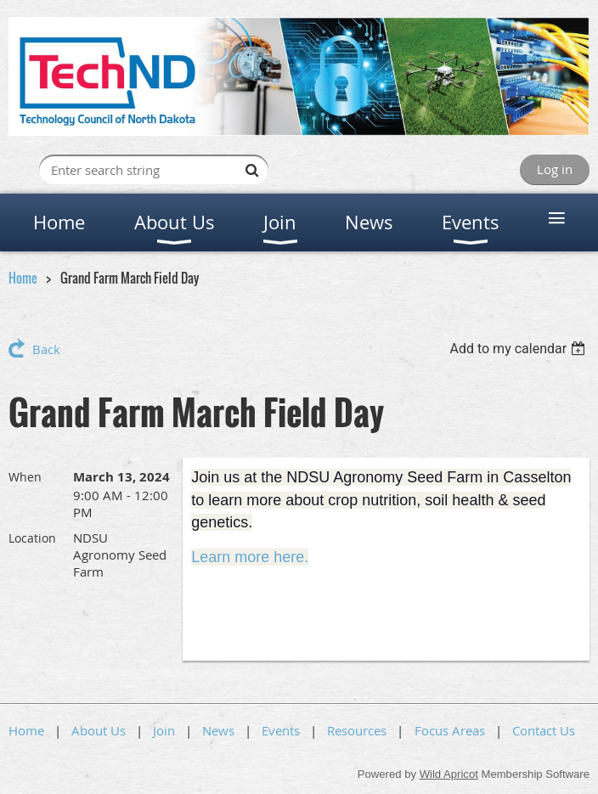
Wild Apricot (449, 774)
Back (46, 349)
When (25, 477)
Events (281, 730)
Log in (555, 168)
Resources (356, 730)
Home (22, 277)
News (218, 730)
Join (164, 730)
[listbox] (519, 348)
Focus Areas (450, 730)
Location (32, 538)
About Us (98, 730)
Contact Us (543, 730)
